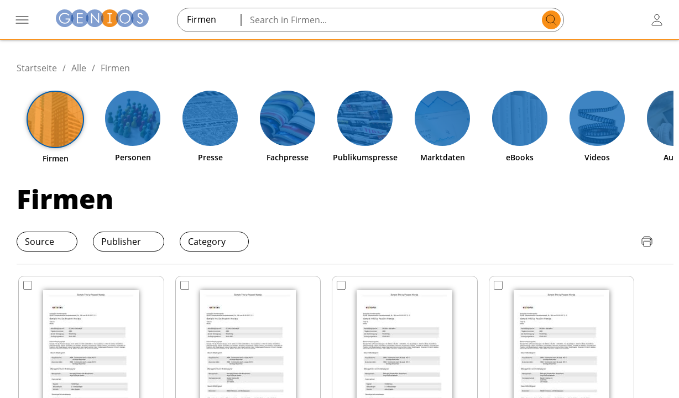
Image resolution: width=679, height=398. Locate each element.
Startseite (37, 68)
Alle (78, 68)
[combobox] (209, 19)
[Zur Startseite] (102, 20)
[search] (551, 20)
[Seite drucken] (647, 242)
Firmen (115, 68)
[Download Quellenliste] (625, 242)
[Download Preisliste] (603, 242)
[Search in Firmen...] (393, 20)
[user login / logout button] (657, 20)
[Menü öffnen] (22, 20)
